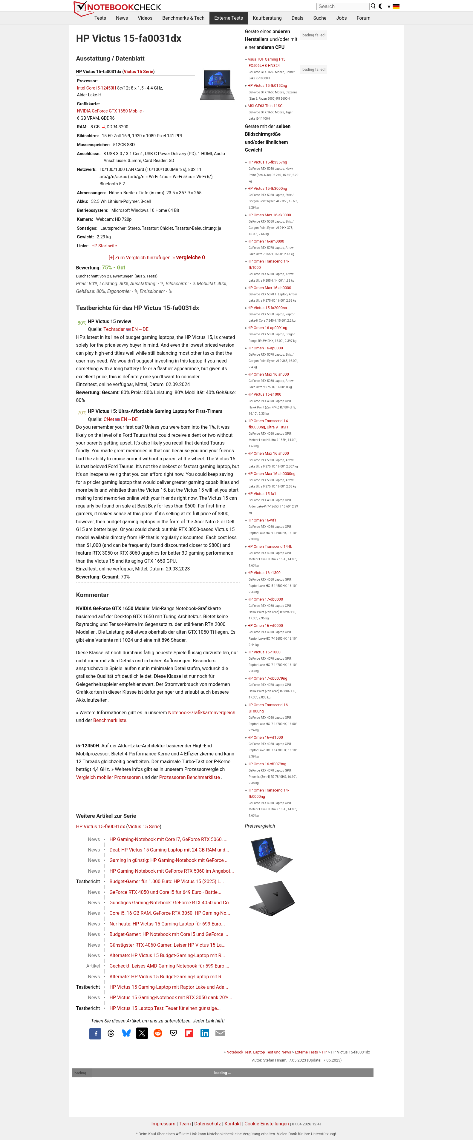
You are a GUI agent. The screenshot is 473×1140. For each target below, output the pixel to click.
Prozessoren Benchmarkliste (190, 777)
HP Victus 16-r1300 (264, 572)
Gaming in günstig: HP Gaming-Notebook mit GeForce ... (169, 860)
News (122, 18)
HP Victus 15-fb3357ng (267, 162)
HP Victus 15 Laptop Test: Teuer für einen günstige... (165, 1008)
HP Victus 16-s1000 (264, 394)
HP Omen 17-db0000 (265, 599)
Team (185, 1124)
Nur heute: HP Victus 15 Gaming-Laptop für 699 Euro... (167, 924)
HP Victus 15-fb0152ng (267, 85)
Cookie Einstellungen (266, 1124)
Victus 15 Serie (138, 71)
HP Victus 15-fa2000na (267, 308)
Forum (364, 18)
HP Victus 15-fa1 (262, 493)
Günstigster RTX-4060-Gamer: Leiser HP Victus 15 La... (168, 945)
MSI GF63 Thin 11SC (265, 106)
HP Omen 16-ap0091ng (267, 328)
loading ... (82, 1073)
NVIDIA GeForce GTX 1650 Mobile (109, 111)
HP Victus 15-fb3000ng (267, 188)
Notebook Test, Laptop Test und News (258, 1052)
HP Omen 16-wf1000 (265, 737)
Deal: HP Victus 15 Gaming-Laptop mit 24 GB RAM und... (169, 850)
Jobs (341, 18)
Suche (319, 18)
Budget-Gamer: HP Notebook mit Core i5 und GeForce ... (169, 934)
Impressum (163, 1124)
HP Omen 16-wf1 (262, 520)
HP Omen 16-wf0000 (265, 625)
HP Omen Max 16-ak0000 (269, 215)
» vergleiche (188, 257)
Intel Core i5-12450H (96, 88)
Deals (298, 18)
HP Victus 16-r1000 (264, 652)
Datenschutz (207, 1124)
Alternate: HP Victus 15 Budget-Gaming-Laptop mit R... (167, 955)
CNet (109, 419)
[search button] (373, 6)
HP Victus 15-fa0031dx (100, 826)
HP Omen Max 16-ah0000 (269, 288)
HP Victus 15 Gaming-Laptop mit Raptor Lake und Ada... (169, 987)
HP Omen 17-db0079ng (267, 678)
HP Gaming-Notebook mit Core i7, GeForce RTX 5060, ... (169, 839)
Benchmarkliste (109, 720)
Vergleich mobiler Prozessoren (108, 777)
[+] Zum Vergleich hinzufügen (140, 257)
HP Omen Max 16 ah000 (268, 374)
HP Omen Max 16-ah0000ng (272, 473)
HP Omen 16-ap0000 (265, 348)
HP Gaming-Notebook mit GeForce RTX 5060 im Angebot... (172, 871)
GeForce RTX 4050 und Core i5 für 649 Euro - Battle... (165, 892)
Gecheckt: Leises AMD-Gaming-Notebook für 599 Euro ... (169, 966)
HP (324, 1052)
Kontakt (232, 1124)
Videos (145, 18)
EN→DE (140, 329)
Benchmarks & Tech (183, 18)
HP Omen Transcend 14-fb (270, 546)
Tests (100, 18)
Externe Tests (228, 18)
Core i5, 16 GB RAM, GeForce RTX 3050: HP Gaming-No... (170, 913)
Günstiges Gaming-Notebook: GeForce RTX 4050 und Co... (171, 902)
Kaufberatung (267, 18)
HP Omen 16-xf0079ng (267, 764)
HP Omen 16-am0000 (266, 241)
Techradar (114, 329)
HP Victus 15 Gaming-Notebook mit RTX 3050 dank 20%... (171, 997)
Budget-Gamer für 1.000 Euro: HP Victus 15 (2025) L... (167, 881)
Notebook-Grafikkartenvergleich (201, 712)
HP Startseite (104, 246)
